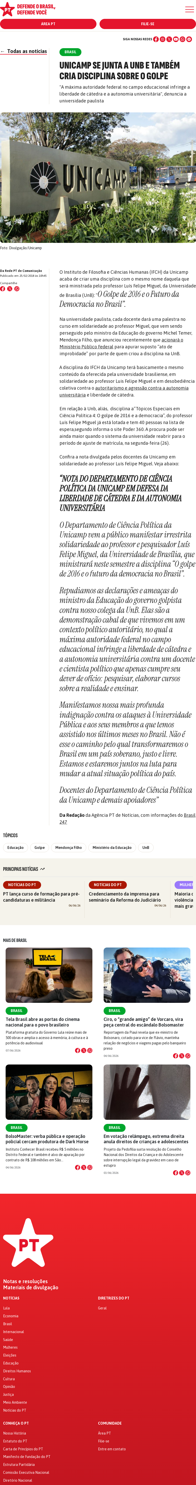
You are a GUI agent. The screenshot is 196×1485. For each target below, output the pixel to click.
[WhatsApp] (182, 39)
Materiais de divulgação (30, 1287)
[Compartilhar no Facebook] (2, 288)
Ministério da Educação (112, 848)
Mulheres (10, 1347)
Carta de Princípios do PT (23, 1449)
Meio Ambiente (15, 1402)
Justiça (8, 1394)
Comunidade (110, 1423)
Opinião (9, 1387)
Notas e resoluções (25, 1281)
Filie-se (147, 24)
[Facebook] (156, 39)
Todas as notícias (23, 51)
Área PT (48, 24)
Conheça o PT (16, 1423)
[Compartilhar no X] (83, 1050)
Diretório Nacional (17, 1480)
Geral (102, 1308)
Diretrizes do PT (113, 1298)
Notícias (11, 1298)
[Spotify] (189, 39)
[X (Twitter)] (169, 39)
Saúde (8, 1340)
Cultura (9, 1379)
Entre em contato (112, 1449)
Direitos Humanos (17, 1371)
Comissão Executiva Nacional (26, 1472)
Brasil (16, 1011)
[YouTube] (176, 39)
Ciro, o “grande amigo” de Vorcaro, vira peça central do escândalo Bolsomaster (144, 1022)
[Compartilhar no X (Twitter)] (9, 288)
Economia (10, 1316)
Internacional (13, 1332)
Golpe (39, 848)
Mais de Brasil (15, 940)
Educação (15, 848)
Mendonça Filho (68, 848)
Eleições (9, 1355)
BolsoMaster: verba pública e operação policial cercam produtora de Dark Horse (47, 1139)
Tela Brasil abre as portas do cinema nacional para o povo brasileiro (43, 1022)
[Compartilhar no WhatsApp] (16, 288)
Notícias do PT (22, 885)
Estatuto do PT (15, 1441)
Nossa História (14, 1433)
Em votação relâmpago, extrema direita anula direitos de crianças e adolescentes (146, 1139)
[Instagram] (162, 39)
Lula (6, 1308)
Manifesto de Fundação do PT (27, 1457)
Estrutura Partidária (19, 1465)
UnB (145, 848)
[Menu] (189, 9)
